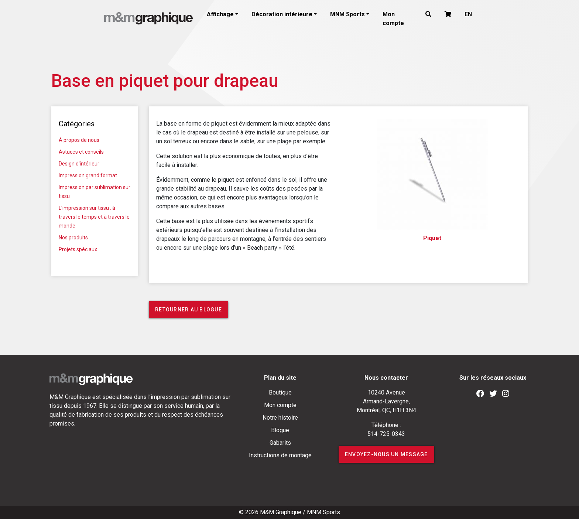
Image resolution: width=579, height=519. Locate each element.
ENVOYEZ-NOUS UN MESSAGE (386, 454)
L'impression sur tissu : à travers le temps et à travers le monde (94, 217)
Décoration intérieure (281, 14)
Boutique (280, 392)
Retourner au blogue (188, 310)
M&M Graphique (280, 512)
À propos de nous (79, 140)
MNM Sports (347, 14)
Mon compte (393, 19)
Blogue (280, 430)
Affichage (220, 14)
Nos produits (73, 237)
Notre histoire (280, 417)
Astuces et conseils (81, 152)
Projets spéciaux (78, 249)
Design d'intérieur (79, 164)
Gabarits (280, 442)
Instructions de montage (280, 455)
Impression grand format (88, 175)
